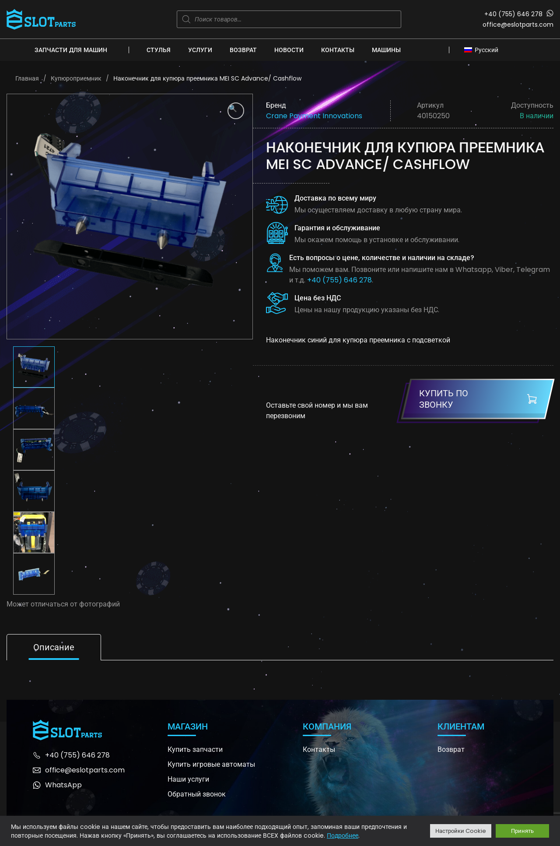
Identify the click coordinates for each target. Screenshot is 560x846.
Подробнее (342, 835)
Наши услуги (188, 779)
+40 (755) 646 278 (513, 14)
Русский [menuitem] (486, 50)
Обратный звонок (197, 794)
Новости (289, 50)
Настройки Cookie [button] (460, 831)
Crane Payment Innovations (314, 116)
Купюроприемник (76, 78)
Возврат (243, 50)
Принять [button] (522, 831)
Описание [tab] (53, 647)
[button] (236, 110)
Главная (27, 78)
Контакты (337, 50)
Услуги (200, 50)
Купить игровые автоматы (211, 764)
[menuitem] (484, 49)
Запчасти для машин (71, 50)
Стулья (159, 50)
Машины (386, 50)
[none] (484, 49)
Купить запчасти (195, 749)
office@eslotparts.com (518, 24)
